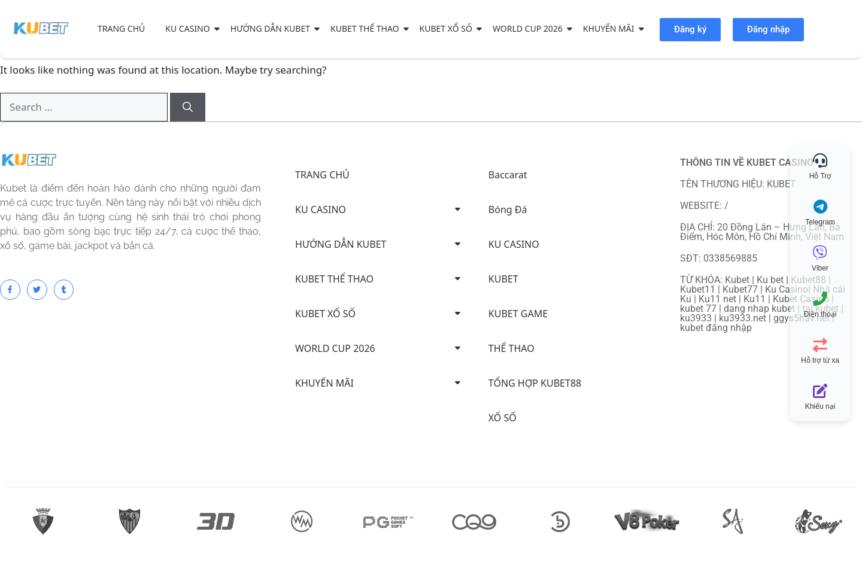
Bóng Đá (507, 209)
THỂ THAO (511, 348)
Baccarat (507, 174)
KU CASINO (189, 28)
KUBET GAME (518, 313)
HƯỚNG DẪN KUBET (272, 28)
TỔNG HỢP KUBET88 (534, 383)
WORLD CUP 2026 (530, 28)
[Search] (187, 107)
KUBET (503, 278)
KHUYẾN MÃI (611, 28)
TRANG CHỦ (121, 28)
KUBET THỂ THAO (366, 28)
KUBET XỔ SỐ (448, 28)
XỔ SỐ (502, 417)
